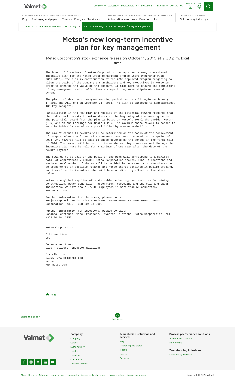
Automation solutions (180, 338)
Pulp (122, 341)
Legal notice (57, 375)
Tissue (123, 349)
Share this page (31, 316)
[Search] (208, 6)
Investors (75, 355)
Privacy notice (116, 375)
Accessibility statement (93, 375)
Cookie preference (136, 375)
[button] (28, 26)
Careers (74, 342)
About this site (29, 375)
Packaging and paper (131, 345)
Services (124, 358)
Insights (74, 351)
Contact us (76, 359)
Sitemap (43, 375)
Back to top (117, 316)
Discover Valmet (79, 363)
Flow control (176, 342)
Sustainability (77, 346)
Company (75, 338)
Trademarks (72, 375)
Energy (124, 354)
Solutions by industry (180, 354)
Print (51, 294)
